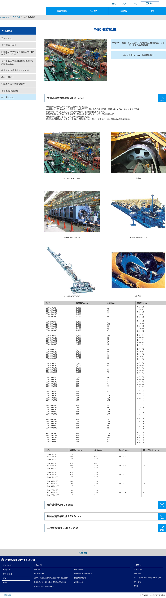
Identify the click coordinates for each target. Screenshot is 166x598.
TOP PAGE (4, 17)
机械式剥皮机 (7, 77)
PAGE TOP (82, 552)
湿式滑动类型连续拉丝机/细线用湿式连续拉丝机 (17, 62)
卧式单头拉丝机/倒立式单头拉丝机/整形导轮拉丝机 (17, 53)
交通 (5, 578)
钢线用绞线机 (7, 97)
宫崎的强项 (7, 574)
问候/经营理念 (139, 569)
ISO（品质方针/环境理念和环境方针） (148, 578)
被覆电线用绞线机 (9, 90)
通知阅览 (7, 570)
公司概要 (137, 574)
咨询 (5, 582)
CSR (136, 586)
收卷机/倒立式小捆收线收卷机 (15, 70)
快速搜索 (7, 595)
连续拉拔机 (6, 38)
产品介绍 (16, 17)
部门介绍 (137, 582)
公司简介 (138, 565)
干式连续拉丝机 (8, 45)
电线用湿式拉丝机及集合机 (13, 84)
